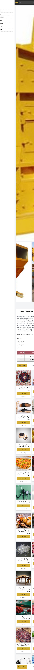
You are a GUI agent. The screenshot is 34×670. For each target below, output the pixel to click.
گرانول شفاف (9, 568)
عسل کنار (9, 539)
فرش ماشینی (9, 652)
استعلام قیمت (8, 366)
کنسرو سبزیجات (9, 481)
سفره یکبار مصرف (25, 510)
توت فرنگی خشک (25, 480)
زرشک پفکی (8, 624)
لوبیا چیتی (25, 567)
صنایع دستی (9, 396)
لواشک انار (25, 624)
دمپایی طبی (8, 425)
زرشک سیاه (8, 453)
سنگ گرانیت (25, 424)
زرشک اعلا (25, 538)
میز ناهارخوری (9, 597)
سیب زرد (25, 453)
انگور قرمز (25, 395)
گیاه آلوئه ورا (25, 652)
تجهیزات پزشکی (9, 509)
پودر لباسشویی (25, 597)
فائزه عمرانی (21, 366)
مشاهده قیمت (25, 392)
